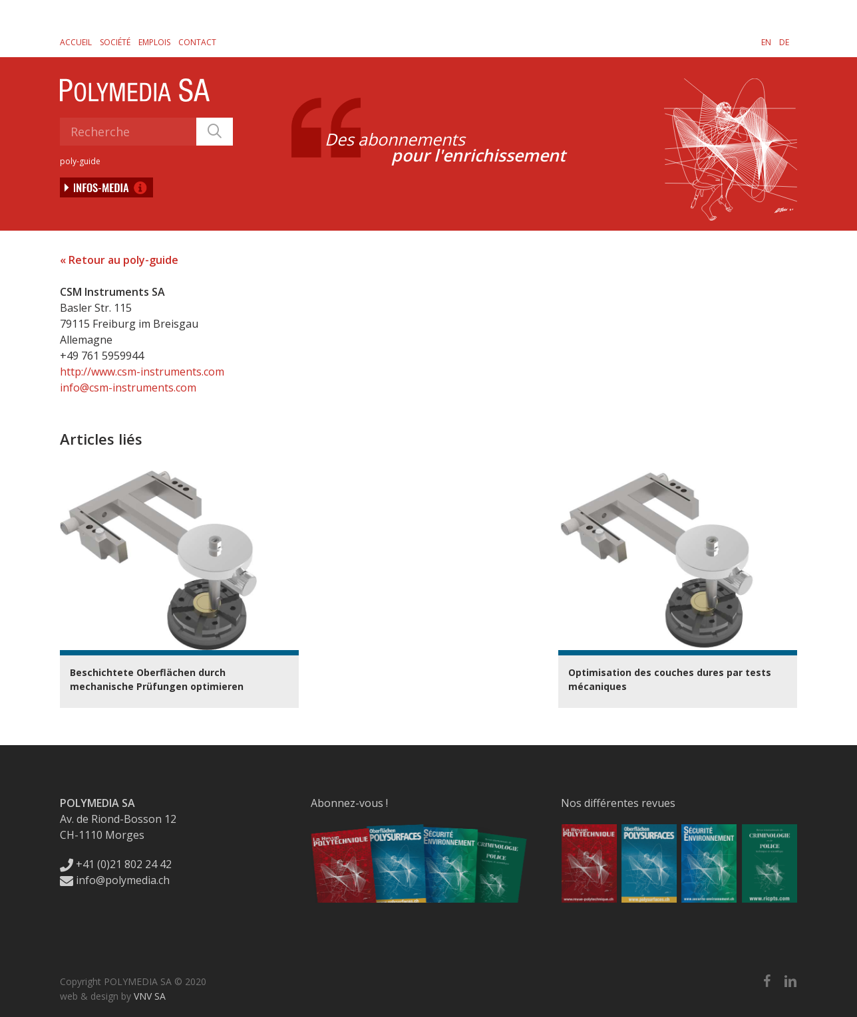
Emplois (154, 42)
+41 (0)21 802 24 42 (116, 864)
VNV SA (150, 996)
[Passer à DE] (784, 42)
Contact (197, 42)
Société (115, 42)
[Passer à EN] (766, 42)
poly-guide (80, 161)
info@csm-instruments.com (128, 387)
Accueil (76, 42)
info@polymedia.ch (115, 880)
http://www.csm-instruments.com (142, 371)
